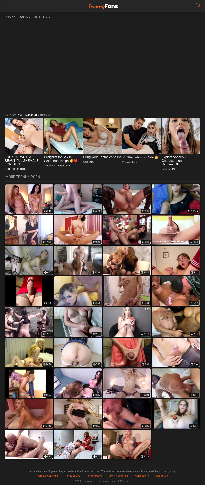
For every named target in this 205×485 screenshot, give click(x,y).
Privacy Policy (94, 475)
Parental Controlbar (48, 475)
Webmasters (142, 475)
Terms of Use (72, 475)
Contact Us (161, 475)
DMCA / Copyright (118, 475)
